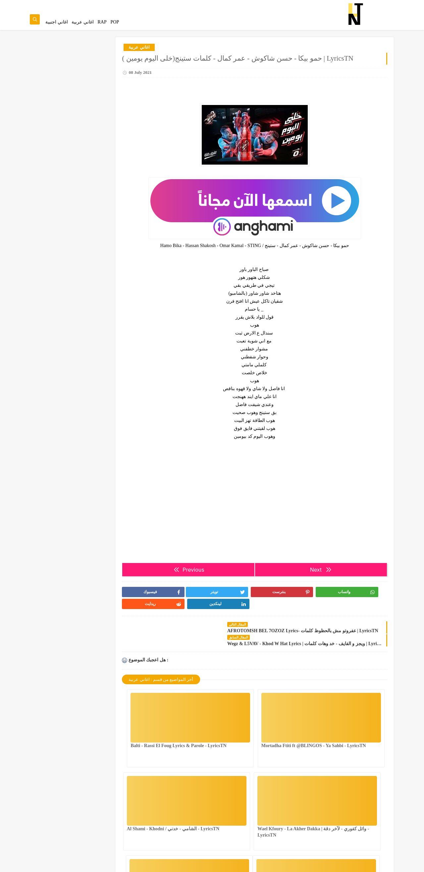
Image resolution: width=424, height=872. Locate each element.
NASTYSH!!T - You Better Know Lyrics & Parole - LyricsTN (71, 141)
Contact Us (223, 5)
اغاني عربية (83, 22)
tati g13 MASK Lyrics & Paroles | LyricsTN (73, 465)
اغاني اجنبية (56, 22)
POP (114, 22)
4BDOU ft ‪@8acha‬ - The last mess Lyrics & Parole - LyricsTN (69, 108)
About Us (202, 5)
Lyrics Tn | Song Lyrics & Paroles (363, 863)
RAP (102, 22)
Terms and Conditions (285, 5)
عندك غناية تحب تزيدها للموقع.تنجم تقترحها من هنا (83, 63)
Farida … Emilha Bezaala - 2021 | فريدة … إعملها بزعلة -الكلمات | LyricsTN (70, 375)
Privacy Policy (250, 5)
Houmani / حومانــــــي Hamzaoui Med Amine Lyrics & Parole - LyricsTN (66, 275)
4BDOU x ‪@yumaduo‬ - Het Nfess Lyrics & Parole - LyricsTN (70, 342)
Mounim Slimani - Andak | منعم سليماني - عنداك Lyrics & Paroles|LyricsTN (66, 308)
